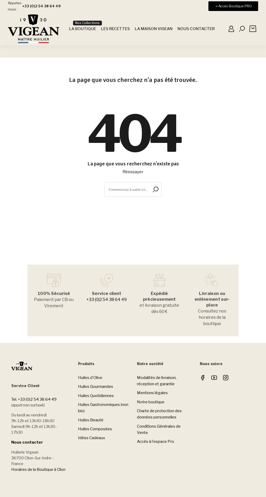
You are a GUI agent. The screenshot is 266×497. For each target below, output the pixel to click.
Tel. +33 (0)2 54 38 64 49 (34, 399)
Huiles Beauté (90, 420)
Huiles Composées (95, 429)
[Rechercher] (133, 189)
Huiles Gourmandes (95, 386)
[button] (233, 6)
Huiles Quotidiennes (96, 395)
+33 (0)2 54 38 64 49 (106, 299)
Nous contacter (27, 442)
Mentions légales (152, 392)
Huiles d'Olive (90, 377)
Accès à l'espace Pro (155, 441)
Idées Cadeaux (91, 437)
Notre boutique (150, 402)
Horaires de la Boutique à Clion (38, 469)
